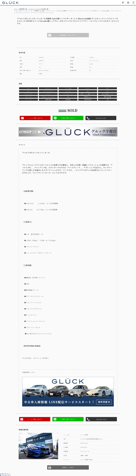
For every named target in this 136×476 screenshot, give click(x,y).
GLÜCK (10, 2)
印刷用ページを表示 (68, 467)
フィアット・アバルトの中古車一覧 (38, 9)
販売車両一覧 (23, 9)
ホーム (16, 9)
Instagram (128, 2)
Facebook (123, 2)
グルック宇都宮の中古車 (86, 459)
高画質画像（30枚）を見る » (68, 35)
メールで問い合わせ (35, 118)
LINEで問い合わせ (5, 475)
